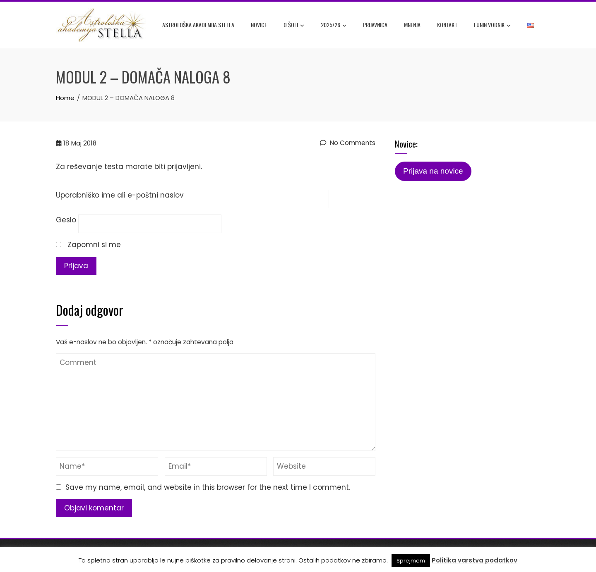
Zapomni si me (88, 245)
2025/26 (333, 25)
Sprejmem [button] (411, 561)
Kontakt (447, 24)
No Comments (347, 142)
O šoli (294, 25)
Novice (259, 24)
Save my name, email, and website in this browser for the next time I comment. (207, 487)
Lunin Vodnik (492, 25)
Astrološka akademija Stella (198, 24)
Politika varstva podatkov (474, 560)
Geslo (66, 220)
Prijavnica (375, 24)
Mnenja (412, 24)
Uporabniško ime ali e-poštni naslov (120, 195)
